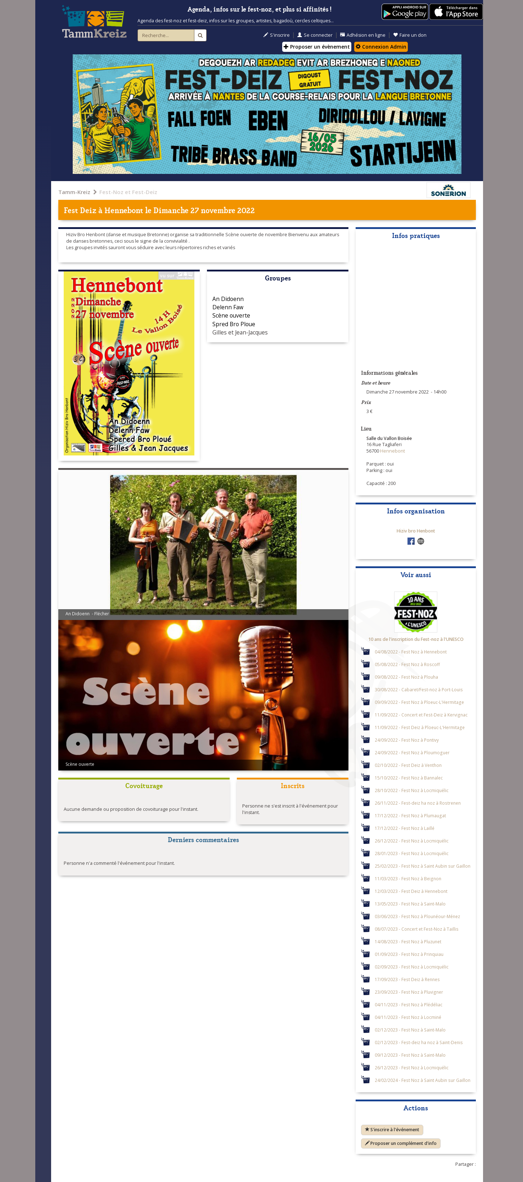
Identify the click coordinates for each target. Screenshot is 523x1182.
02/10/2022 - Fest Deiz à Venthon (408, 765)
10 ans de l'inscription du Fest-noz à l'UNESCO (416, 639)
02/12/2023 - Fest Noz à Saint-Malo (410, 1030)
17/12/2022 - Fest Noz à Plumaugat (410, 815)
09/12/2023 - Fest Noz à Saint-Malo (410, 1055)
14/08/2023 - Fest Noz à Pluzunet (408, 941)
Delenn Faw (227, 307)
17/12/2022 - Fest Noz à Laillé (404, 828)
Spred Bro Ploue (233, 324)
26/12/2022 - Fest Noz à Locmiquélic (411, 841)
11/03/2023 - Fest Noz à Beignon (408, 878)
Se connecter (315, 35)
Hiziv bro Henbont (416, 531)
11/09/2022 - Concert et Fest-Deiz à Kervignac (421, 715)
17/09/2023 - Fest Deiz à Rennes (407, 979)
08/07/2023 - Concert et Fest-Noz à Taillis (417, 929)
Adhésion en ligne (363, 35)
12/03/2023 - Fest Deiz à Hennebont (411, 891)
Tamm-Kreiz (74, 191)
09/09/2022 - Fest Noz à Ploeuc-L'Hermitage (419, 702)
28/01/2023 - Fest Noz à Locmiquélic (411, 853)
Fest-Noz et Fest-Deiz (128, 191)
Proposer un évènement (317, 46)
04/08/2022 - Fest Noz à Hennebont (411, 652)
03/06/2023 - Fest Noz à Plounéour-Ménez (417, 916)
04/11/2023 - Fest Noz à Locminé (408, 1017)
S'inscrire (276, 35)
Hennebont (123, 209)
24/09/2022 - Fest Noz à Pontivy (407, 740)
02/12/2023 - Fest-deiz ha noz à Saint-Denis (419, 1042)
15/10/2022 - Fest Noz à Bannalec (409, 778)
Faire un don (410, 35)
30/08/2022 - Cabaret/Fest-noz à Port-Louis (419, 689)
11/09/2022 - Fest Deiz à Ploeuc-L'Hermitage (420, 727)
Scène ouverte (231, 315)
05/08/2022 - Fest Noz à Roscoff (407, 664)
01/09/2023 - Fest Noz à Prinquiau (409, 954)
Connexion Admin (381, 46)
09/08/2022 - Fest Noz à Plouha (406, 677)
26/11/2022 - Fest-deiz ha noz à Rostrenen (418, 803)
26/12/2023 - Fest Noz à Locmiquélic (411, 1067)
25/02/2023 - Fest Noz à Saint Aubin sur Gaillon (422, 866)
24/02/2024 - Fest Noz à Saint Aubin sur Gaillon (422, 1080)
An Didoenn (228, 299)
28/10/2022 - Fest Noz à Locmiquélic (411, 790)
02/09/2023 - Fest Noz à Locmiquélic (411, 967)
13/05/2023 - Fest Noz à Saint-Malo (410, 904)
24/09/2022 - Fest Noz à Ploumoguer (412, 752)
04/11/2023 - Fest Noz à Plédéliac (408, 1004)
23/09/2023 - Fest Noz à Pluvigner (409, 992)
